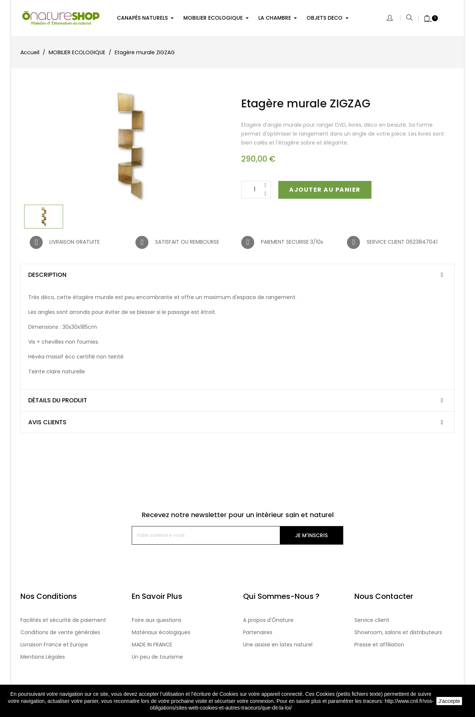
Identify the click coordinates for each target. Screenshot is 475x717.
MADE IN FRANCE (152, 644)
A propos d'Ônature (268, 620)
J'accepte (449, 701)
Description (47, 275)
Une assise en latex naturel (277, 644)
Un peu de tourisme (157, 657)
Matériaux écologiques (161, 632)
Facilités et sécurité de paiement (63, 620)
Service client (371, 620)
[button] (325, 190)
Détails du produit (57, 400)
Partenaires (257, 632)
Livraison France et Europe (54, 644)
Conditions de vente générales (60, 632)
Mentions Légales (42, 657)
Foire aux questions (156, 620)
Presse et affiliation (379, 644)
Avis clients (47, 422)
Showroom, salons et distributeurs (398, 632)
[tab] (237, 275)
